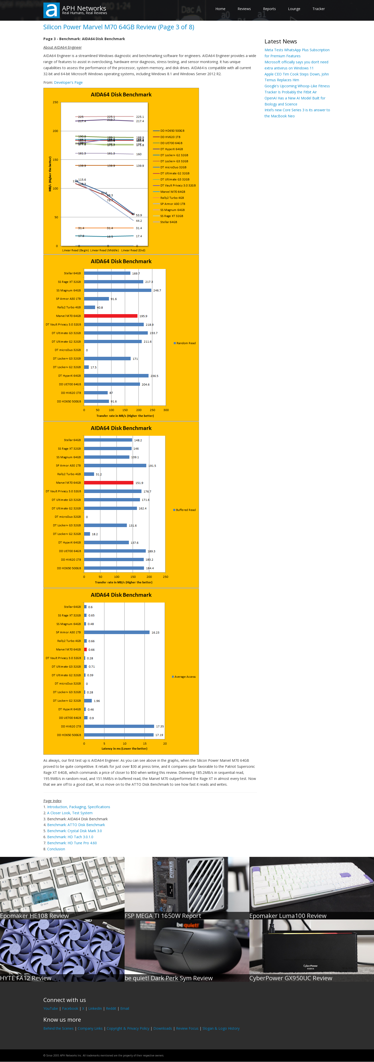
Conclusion (56, 849)
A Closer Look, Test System (70, 812)
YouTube (50, 1008)
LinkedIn (95, 1008)
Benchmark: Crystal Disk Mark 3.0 (74, 830)
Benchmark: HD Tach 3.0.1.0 (70, 836)
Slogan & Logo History (221, 1028)
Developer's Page (68, 82)
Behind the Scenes (58, 1028)
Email (124, 1008)
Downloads (162, 1028)
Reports (269, 8)
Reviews (244, 8)
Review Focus (187, 1028)
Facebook (70, 1008)
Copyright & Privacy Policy (128, 1028)
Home (220, 8)
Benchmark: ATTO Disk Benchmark (76, 824)
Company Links (90, 1028)
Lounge (294, 8)
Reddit (111, 1008)
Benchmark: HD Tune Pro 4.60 (72, 842)
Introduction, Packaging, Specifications (78, 806)
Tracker (318, 8)
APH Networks (84, 8)
